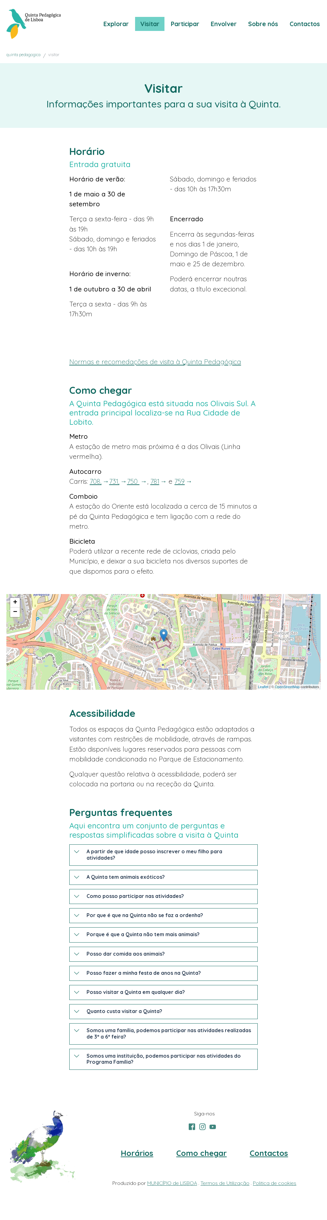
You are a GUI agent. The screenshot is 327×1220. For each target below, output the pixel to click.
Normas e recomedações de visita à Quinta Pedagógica (155, 361)
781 (154, 481)
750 (133, 481)
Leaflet (263, 687)
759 (179, 481)
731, (114, 481)
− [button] (15, 612)
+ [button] (15, 602)
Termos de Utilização (225, 1183)
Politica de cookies (274, 1183)
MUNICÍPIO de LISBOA (172, 1183)
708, (96, 481)
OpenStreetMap (287, 687)
